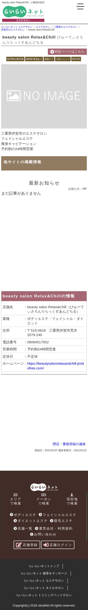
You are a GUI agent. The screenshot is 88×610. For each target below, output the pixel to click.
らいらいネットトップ (44, 566)
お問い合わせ (43, 534)
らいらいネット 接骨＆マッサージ (44, 573)
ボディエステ (23, 515)
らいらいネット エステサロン (44, 580)
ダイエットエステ (31, 521)
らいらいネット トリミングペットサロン (44, 595)
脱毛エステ (61, 521)
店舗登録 (27, 544)
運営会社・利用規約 (54, 528)
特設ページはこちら (67, 52)
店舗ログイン (57, 544)
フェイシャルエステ (58, 515)
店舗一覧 (23, 528)
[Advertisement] (44, 242)
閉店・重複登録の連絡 (69, 444)
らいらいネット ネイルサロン (44, 588)
